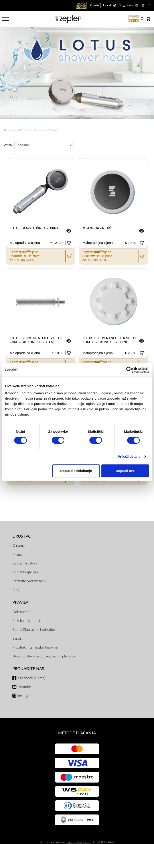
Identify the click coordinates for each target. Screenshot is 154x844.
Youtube (24, 687)
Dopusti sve (125, 471)
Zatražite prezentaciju (29, 581)
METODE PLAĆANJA (77, 733)
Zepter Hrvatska (24, 563)
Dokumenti (21, 612)
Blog (15, 590)
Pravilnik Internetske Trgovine (34, 647)
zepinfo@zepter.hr (78, 842)
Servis (17, 638)
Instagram (25, 696)
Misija (17, 554)
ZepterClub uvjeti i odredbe (33, 629)
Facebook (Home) (31, 678)
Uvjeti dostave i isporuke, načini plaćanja (43, 656)
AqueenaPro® (20, 130)
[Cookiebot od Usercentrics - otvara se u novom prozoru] (129, 370)
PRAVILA (20, 602)
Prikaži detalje (129, 456)
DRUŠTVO (21, 536)
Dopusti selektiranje (76, 471)
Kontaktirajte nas (25, 572)
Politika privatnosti (26, 621)
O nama (18, 545)
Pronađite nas (28, 669)
